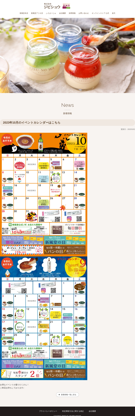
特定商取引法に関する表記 (73, 411)
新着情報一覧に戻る (68, 395)
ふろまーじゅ (51, 13)
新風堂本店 (24, 13)
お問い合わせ (84, 13)
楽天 (113, 13)
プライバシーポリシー (48, 411)
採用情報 (72, 13)
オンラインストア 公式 (100, 13)
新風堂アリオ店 (37, 13)
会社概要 (62, 13)
